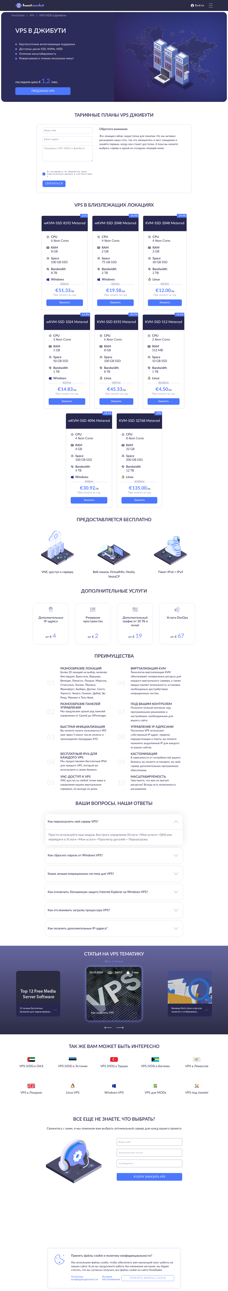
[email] (149, 1153)
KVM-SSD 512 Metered (163, 322)
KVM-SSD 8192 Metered (116, 322)
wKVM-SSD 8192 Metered (64, 223)
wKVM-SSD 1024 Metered (67, 322)
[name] (149, 1142)
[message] (149, 1163)
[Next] (120, 1027)
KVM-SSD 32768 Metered (139, 421)
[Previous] (108, 1027)
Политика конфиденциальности (84, 1278)
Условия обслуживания (111, 1278)
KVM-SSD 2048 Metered (164, 223)
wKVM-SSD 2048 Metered (115, 223)
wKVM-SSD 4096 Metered (89, 421)
